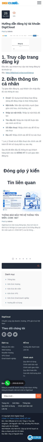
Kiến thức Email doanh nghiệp (17, 298)
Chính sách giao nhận (31, 367)
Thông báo (10, 279)
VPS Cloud (6, 356)
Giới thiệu (15, 403)
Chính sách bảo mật (30, 364)
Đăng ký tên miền (8, 347)
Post (3, 31)
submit (38, 396)
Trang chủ (5, 403)
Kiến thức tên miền (13, 289)
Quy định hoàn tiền (30, 370)
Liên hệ (26, 350)
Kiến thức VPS (11, 293)
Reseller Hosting (8, 353)
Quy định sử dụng (29, 362)
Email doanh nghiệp (9, 358)
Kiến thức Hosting (12, 284)
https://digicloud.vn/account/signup (20, 73)
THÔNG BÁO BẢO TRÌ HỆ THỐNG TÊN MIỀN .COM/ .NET (20, 216)
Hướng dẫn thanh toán (31, 347)
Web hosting (6, 350)
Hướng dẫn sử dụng (13, 303)
